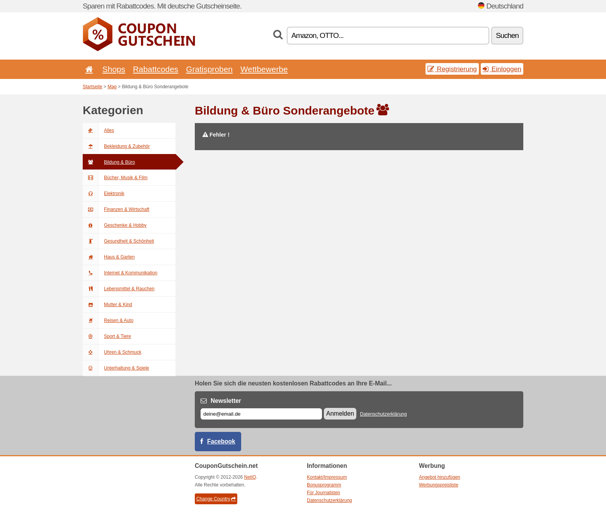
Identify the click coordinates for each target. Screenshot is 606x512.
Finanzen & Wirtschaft (116, 209)
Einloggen (502, 69)
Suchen (507, 35)
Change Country (216, 499)
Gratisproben (209, 69)
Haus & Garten (108, 257)
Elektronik (103, 193)
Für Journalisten (323, 492)
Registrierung (452, 69)
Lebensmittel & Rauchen (119, 288)
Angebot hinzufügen (439, 477)
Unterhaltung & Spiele (116, 368)
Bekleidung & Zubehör (116, 146)
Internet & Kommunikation (120, 273)
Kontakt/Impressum (327, 477)
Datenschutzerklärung (383, 414)
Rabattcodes (155, 69)
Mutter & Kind (107, 304)
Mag (111, 86)
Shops (113, 69)
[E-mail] (261, 414)
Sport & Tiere (107, 336)
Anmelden (340, 413)
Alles (98, 130)
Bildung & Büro (109, 162)
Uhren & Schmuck (112, 352)
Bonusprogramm (324, 485)
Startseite (92, 86)
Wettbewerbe (264, 69)
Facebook (221, 441)
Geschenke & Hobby (114, 225)
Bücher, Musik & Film (115, 177)
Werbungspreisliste (438, 485)
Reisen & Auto (108, 320)
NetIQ (250, 477)
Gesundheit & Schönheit (118, 241)
